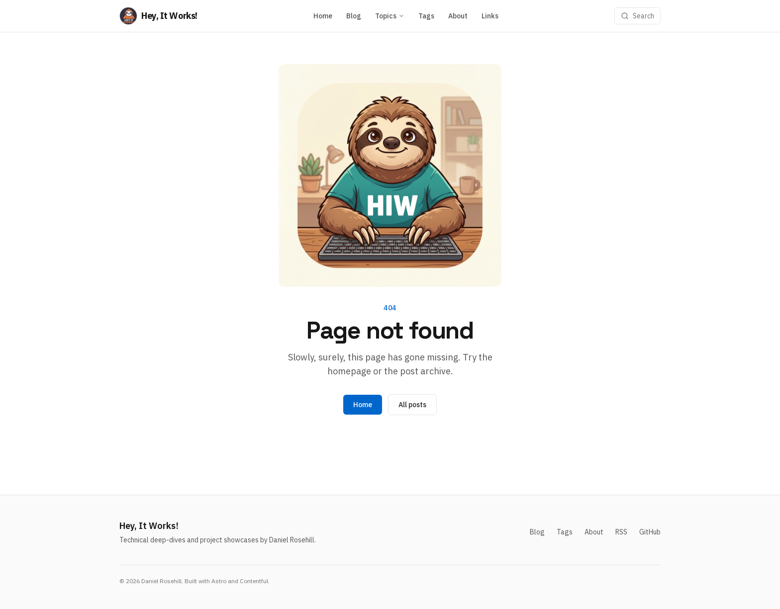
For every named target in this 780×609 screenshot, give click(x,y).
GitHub (650, 531)
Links (490, 15)
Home (322, 15)
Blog (353, 15)
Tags (426, 15)
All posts (412, 404)
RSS (621, 531)
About (458, 15)
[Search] (637, 15)
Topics (389, 15)
